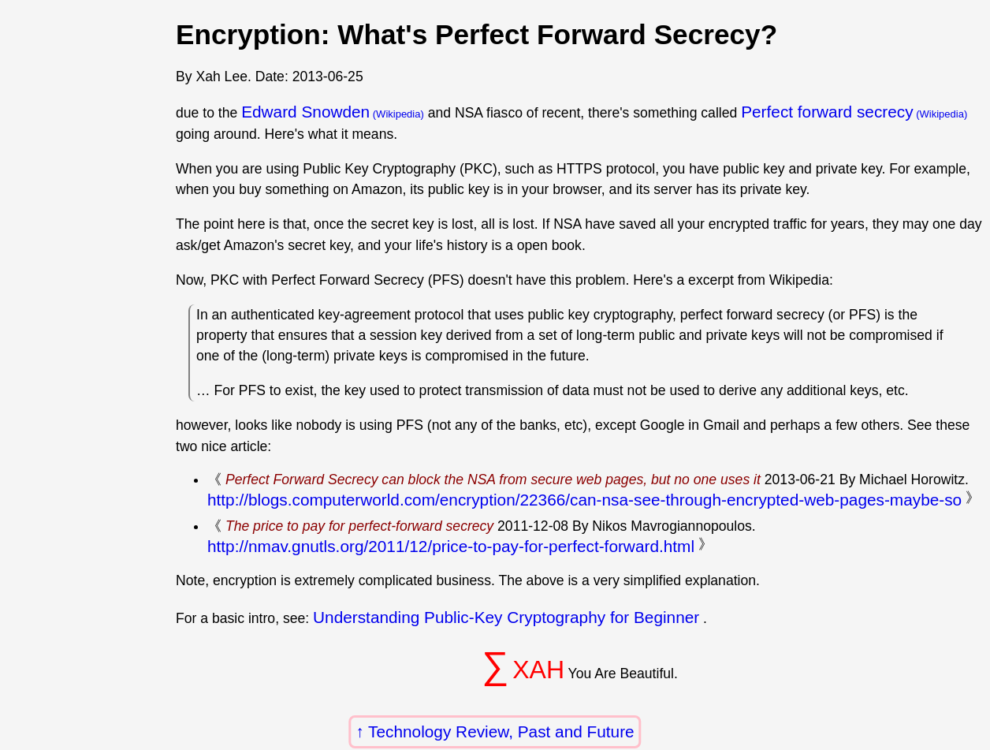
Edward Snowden (305, 112)
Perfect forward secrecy (827, 112)
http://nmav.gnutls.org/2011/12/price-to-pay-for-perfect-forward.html (450, 546)
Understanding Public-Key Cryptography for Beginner (506, 617)
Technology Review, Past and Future (501, 731)
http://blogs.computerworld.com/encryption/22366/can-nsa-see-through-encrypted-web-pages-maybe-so (584, 500)
